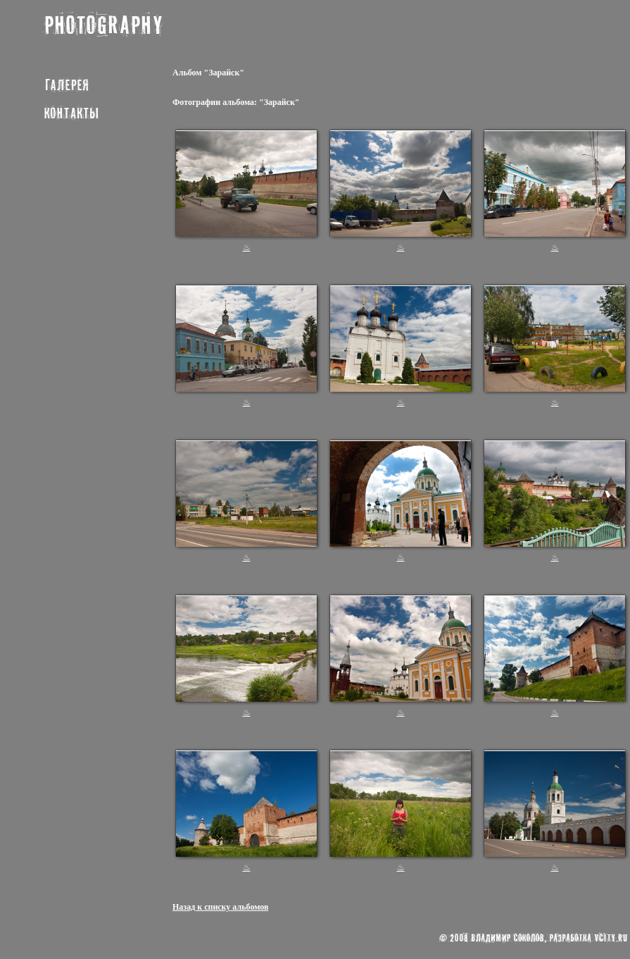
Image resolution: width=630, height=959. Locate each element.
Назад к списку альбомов (220, 907)
